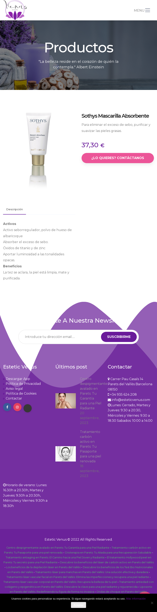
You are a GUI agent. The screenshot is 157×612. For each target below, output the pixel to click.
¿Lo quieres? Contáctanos (117, 158)
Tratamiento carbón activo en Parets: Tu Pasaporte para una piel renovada (90, 446)
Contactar (14, 398)
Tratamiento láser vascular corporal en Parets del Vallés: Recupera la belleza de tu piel (60, 581)
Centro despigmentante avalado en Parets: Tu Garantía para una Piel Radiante (91, 393)
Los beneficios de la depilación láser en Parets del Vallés (43, 567)
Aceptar (78, 604)
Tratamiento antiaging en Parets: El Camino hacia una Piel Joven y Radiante (55, 557)
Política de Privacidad (23, 384)
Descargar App (18, 379)
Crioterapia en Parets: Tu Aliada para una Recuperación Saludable (108, 552)
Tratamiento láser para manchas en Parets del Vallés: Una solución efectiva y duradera (91, 572)
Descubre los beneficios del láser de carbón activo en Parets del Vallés (107, 562)
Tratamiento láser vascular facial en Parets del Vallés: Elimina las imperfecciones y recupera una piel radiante (78, 577)
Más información (136, 598)
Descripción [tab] (14, 209)
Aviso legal (14, 389)
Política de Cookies (21, 393)
